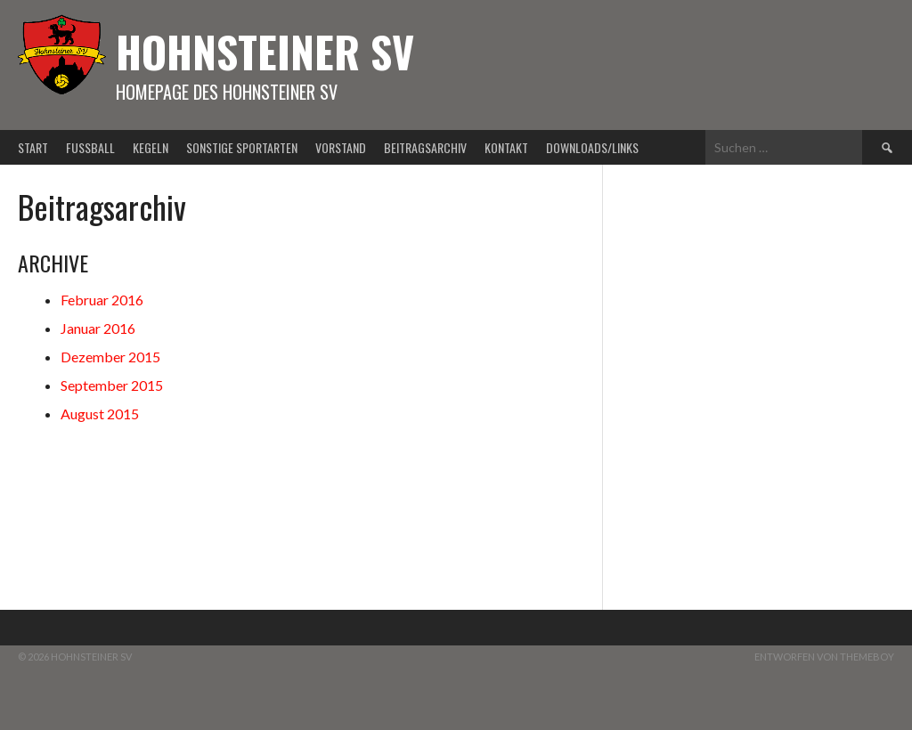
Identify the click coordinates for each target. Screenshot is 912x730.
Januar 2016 (98, 328)
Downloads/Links (592, 147)
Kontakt (506, 147)
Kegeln (150, 147)
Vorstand (340, 147)
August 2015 (100, 413)
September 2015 (112, 385)
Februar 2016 (102, 299)
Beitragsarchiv (425, 147)
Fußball (90, 147)
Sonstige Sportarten (241, 147)
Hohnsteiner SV (265, 51)
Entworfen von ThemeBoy (824, 656)
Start (33, 147)
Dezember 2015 (110, 356)
